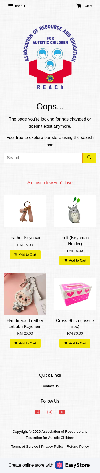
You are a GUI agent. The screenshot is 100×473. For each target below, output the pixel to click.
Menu (16, 6)
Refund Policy (78, 446)
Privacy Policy (52, 446)
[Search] (43, 158)
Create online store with (48, 465)
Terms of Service (24, 446)
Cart (84, 6)
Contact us (50, 386)
